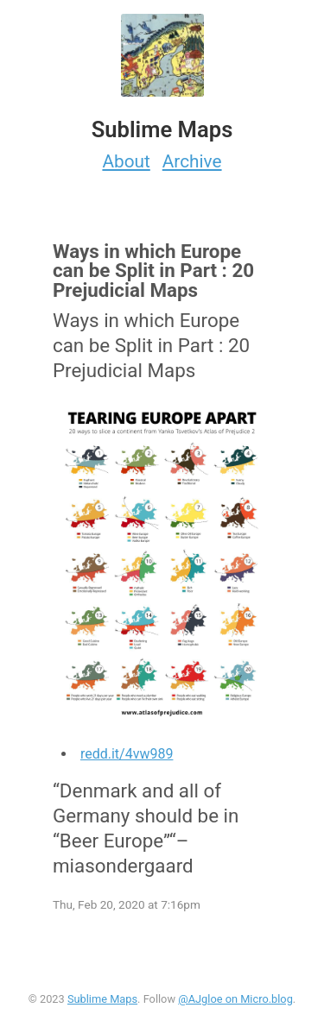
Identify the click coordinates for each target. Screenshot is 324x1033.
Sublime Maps (102, 998)
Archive (192, 161)
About (125, 161)
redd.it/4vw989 (127, 754)
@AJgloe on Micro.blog (235, 998)
